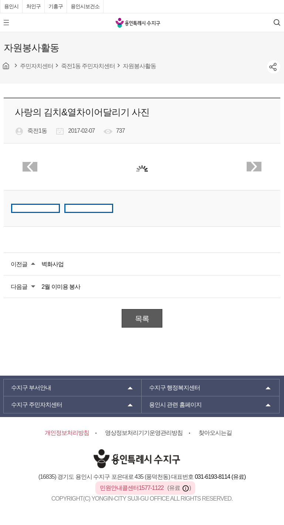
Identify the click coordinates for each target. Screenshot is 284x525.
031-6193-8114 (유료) (220, 477)
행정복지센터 (174, 388)
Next (254, 167)
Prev (30, 167)
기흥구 (55, 6)
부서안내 (31, 388)
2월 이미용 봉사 (60, 287)
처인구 (33, 6)
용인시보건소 (85, 6)
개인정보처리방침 (67, 433)
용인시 (11, 6)
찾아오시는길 (215, 433)
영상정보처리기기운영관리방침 (144, 433)
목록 (142, 319)
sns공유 (273, 67)
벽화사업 (52, 264)
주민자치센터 (36, 405)
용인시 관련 (175, 405)
